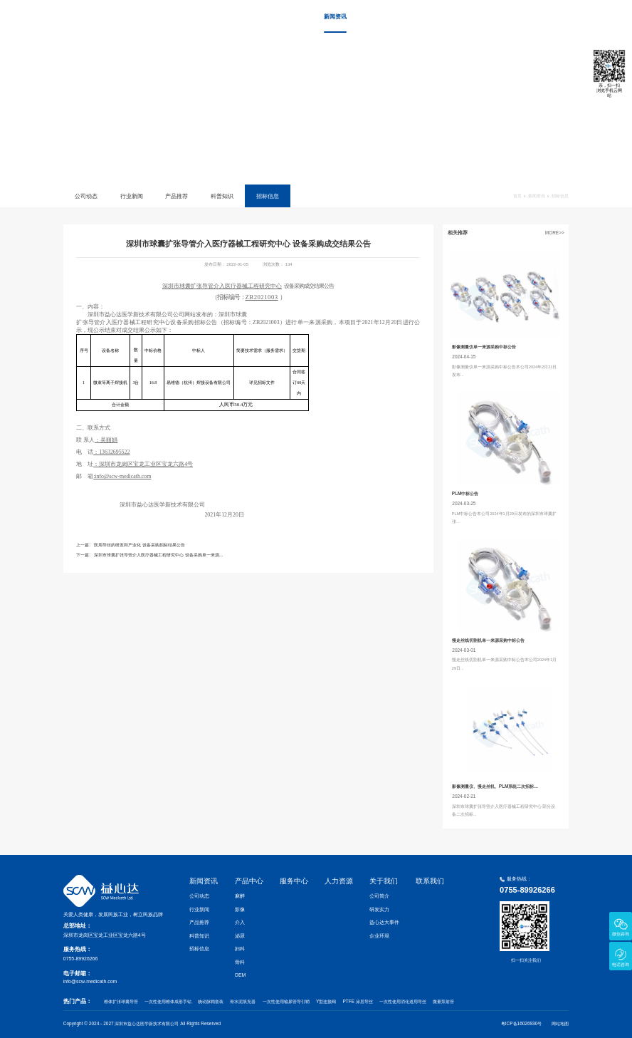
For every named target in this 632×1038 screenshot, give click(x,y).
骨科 (240, 962)
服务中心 (420, 16)
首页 (288, 16)
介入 (240, 922)
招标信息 (267, 195)
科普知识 (222, 195)
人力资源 (462, 16)
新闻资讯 (335, 16)
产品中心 (377, 16)
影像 (240, 909)
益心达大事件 (384, 922)
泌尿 (240, 935)
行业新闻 (131, 195)
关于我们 (505, 16)
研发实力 (379, 909)
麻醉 (240, 895)
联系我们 (547, 16)
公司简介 (379, 895)
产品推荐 (176, 195)
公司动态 (86, 195)
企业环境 (379, 935)
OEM (240, 974)
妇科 (240, 948)
